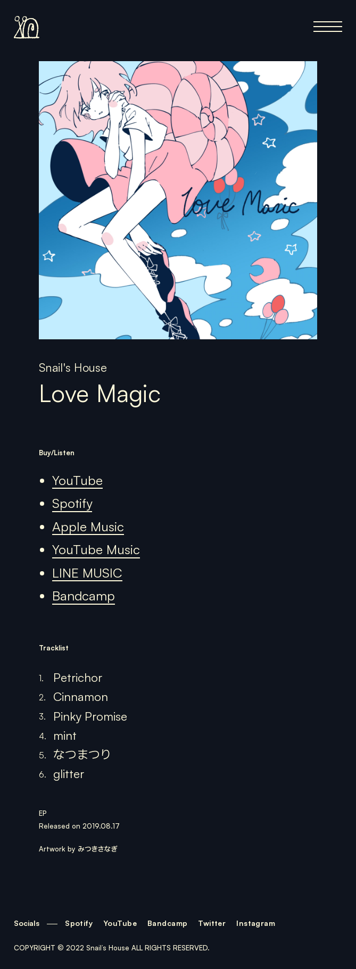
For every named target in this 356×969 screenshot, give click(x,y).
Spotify (72, 503)
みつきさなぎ (98, 849)
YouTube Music (96, 549)
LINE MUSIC (87, 573)
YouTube (77, 480)
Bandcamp (83, 596)
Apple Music (88, 526)
